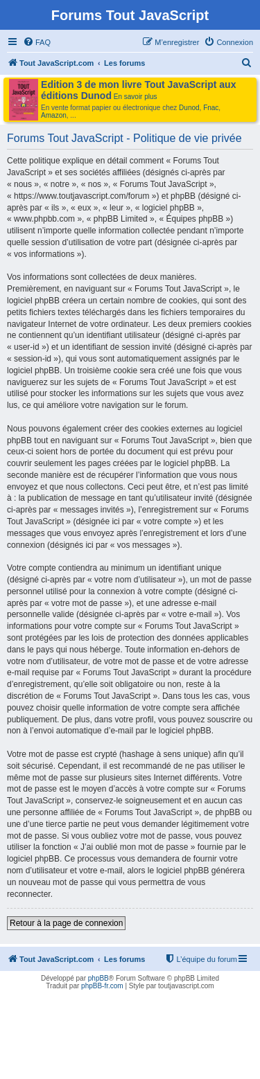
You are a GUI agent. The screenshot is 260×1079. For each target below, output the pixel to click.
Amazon (54, 115)
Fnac (210, 108)
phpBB (98, 978)
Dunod (189, 108)
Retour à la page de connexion (66, 923)
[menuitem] (37, 42)
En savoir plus (135, 96)
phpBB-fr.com (102, 986)
